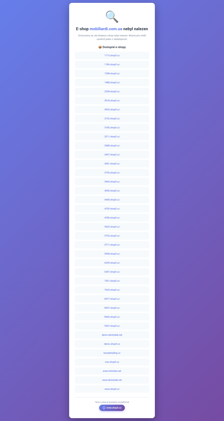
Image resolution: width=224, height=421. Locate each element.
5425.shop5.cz (112, 226)
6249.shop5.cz (112, 262)
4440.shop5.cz (112, 199)
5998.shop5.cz (112, 253)
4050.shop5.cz (112, 190)
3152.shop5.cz (112, 118)
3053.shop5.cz (112, 109)
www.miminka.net (112, 371)
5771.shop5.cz (112, 244)
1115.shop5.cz (112, 55)
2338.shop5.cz (112, 91)
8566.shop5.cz (112, 317)
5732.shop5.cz (112, 235)
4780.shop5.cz (112, 217)
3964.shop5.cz (112, 181)
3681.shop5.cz (112, 163)
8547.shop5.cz (112, 308)
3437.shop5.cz (112, 154)
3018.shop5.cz (112, 100)
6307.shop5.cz (112, 271)
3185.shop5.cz (112, 127)
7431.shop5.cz (112, 280)
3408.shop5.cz (112, 145)
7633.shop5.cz (112, 289)
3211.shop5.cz (112, 136)
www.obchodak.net (112, 380)
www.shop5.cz (112, 389)
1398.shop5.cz (112, 73)
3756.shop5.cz (112, 172)
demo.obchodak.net (112, 335)
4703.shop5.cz (112, 208)
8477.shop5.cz (112, 299)
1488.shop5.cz (112, 82)
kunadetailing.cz (112, 353)
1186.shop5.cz (112, 64)
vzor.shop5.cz (112, 362)
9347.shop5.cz (112, 326)
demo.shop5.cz (112, 344)
